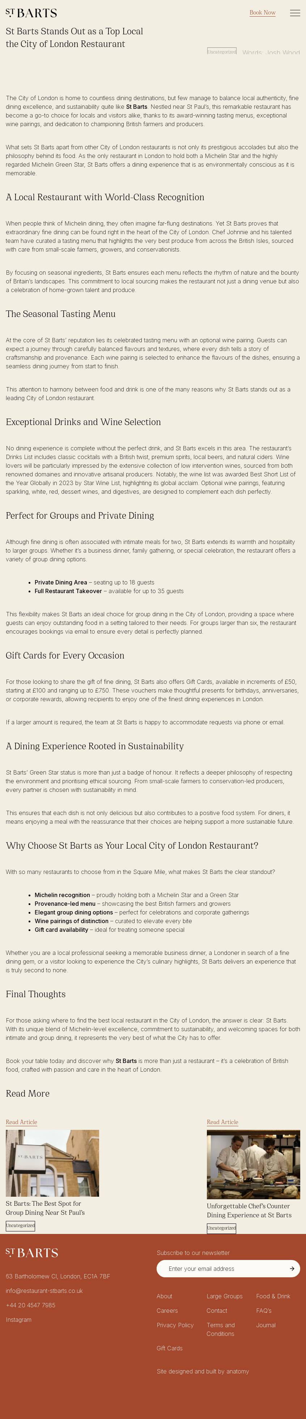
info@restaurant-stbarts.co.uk (44, 1290)
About (164, 1296)
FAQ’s (264, 1310)
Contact (217, 1310)
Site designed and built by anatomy (203, 1371)
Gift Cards (170, 1348)
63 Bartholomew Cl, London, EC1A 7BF (58, 1276)
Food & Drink (273, 1296)
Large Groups (225, 1296)
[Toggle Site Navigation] (295, 13)
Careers (167, 1310)
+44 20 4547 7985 (30, 1305)
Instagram (18, 1319)
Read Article (21, 1123)
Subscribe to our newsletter (193, 1252)
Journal (266, 1325)
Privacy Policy (175, 1325)
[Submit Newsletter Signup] (292, 1268)
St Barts (136, 106)
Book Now (263, 13)
